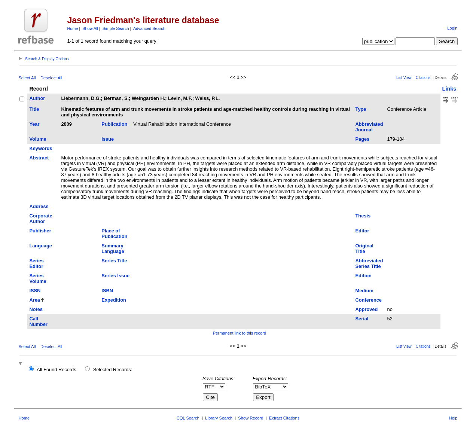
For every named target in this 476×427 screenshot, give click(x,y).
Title (34, 109)
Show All (90, 28)
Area (34, 300)
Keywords (40, 148)
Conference (369, 300)
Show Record (250, 418)
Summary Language (112, 248)
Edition (364, 275)
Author (37, 98)
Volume (37, 139)
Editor (362, 231)
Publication (114, 124)
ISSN (34, 290)
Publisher (40, 231)
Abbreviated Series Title (369, 263)
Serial (362, 318)
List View (404, 78)
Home (72, 28)
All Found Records (56, 369)
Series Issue (115, 275)
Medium (364, 290)
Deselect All (51, 78)
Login (452, 28)
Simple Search (116, 28)
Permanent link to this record (239, 333)
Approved (367, 309)
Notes (36, 309)
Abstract (39, 158)
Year (34, 124)
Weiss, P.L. (207, 98)
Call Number (38, 321)
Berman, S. (116, 98)
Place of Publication (114, 233)
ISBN (107, 290)
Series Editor (36, 263)
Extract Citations (284, 418)
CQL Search (188, 418)
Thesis (363, 216)
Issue (107, 139)
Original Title (364, 248)
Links (449, 89)
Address (38, 206)
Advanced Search (149, 28)
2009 (66, 124)
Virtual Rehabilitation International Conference (182, 124)
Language (40, 245)
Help (453, 418)
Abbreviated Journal (369, 126)
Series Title (114, 260)
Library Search (218, 418)
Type (361, 109)
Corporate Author (40, 218)
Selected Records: (112, 369)
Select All (27, 78)
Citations (423, 78)
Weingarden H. (148, 98)
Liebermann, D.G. (81, 98)
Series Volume (37, 278)
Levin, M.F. (180, 98)
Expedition (113, 300)
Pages (363, 139)
